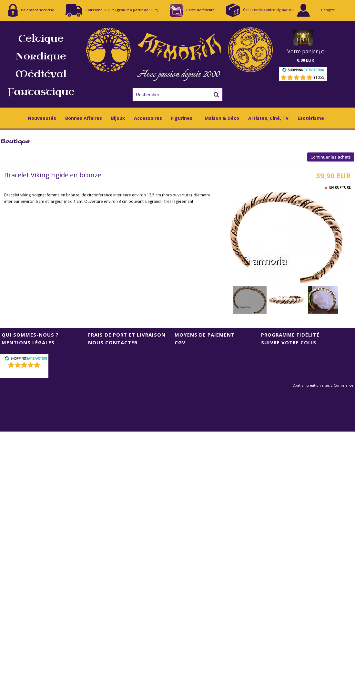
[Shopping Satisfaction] (303, 71)
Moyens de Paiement (205, 334)
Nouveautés (42, 118)
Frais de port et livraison (127, 334)
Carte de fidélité (192, 10)
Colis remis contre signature (260, 10)
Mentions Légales (28, 342)
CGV (180, 342)
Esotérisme (311, 118)
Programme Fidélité (290, 334)
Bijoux (118, 118)
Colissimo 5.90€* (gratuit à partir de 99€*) (112, 10)
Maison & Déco (222, 118)
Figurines (181, 118)
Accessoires (148, 118)
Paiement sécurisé (31, 10)
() (25, 373)
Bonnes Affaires (83, 118)
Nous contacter (112, 342)
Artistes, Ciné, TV (268, 118)
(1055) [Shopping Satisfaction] (319, 77)
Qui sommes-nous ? (30, 334)
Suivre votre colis (288, 342)
